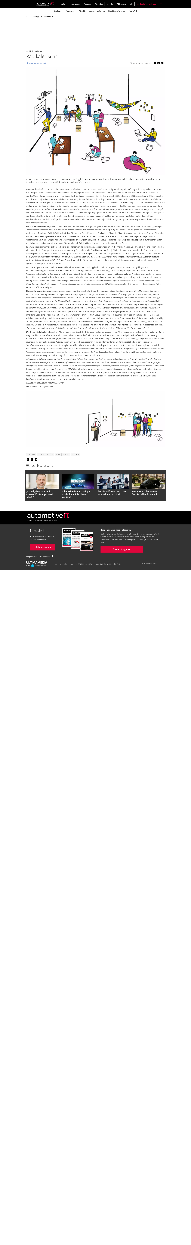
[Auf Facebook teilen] (155, 63)
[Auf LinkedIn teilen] (162, 63)
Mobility (82, 11)
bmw (58, 455)
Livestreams (75, 4)
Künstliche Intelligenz (116, 11)
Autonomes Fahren (97, 11)
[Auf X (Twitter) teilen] (159, 63)
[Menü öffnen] (30, 4)
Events (62, 4)
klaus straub (43, 455)
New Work (133, 11)
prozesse (31, 455)
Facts (118, 564)
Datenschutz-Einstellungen (99, 564)
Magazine (99, 4)
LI (53, 556)
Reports (110, 4)
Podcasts (87, 4)
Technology (70, 11)
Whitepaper (121, 4)
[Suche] (131, 4)
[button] (160, 486)
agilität (66, 455)
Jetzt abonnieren (42, 547)
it (52, 455)
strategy (75, 455)
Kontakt (113, 564)
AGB (56, 564)
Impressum (73, 564)
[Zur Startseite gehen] (45, 4)
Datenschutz (64, 564)
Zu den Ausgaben (122, 549)
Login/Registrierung (148, 4)
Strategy (57, 11)
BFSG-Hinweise (83, 564)
